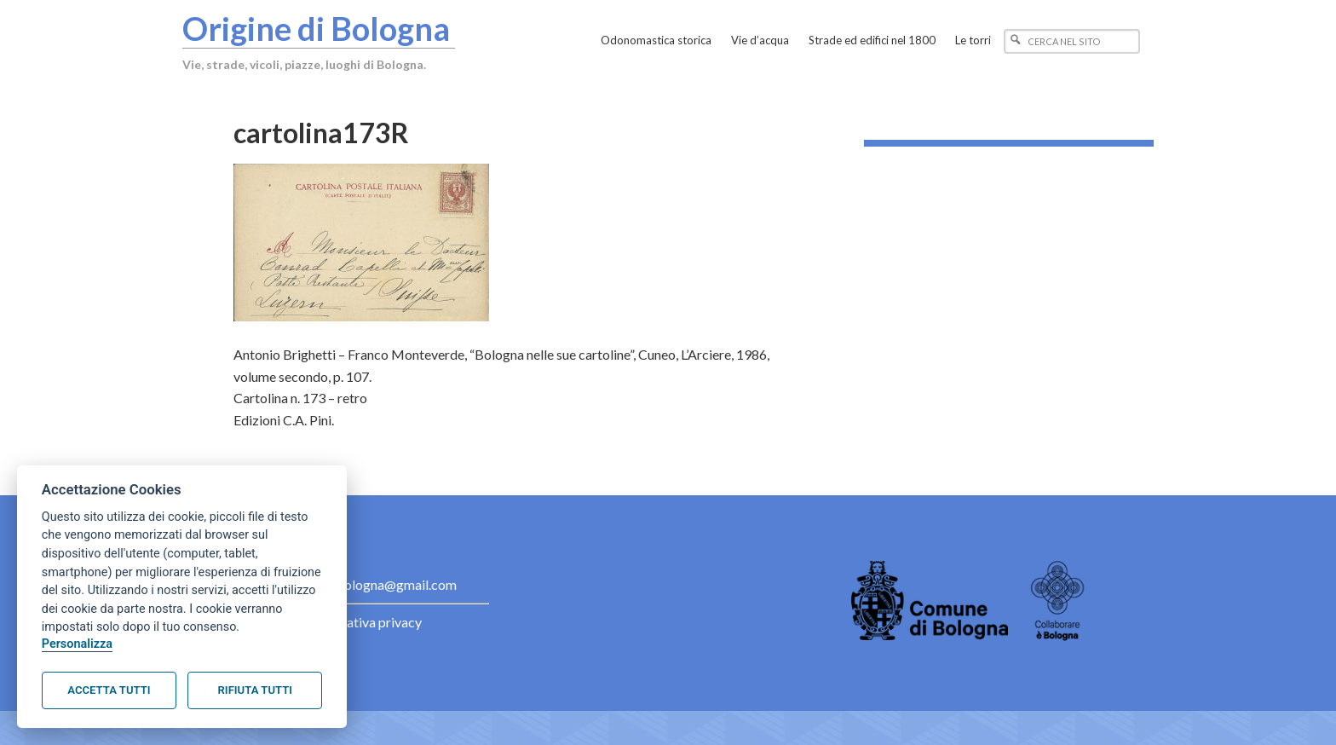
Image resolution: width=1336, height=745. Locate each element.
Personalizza (77, 644)
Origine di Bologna (316, 28)
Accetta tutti (108, 690)
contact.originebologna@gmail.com (352, 584)
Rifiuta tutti (255, 690)
